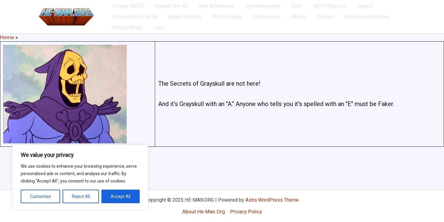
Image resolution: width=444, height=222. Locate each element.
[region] (80, 177)
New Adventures (205, 9)
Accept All (120, 196)
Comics (248, 24)
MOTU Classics (304, 9)
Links (356, 24)
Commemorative (246, 9)
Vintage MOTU (125, 9)
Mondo (226, 24)
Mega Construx (126, 24)
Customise (40, 196)
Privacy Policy (246, 211)
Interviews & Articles (285, 24)
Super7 (335, 9)
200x (275, 9)
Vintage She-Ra (164, 9)
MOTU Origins (164, 24)
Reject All (81, 196)
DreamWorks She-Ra (371, 9)
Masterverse (199, 24)
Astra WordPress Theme (272, 200)
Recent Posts (329, 24)
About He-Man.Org (203, 211)
